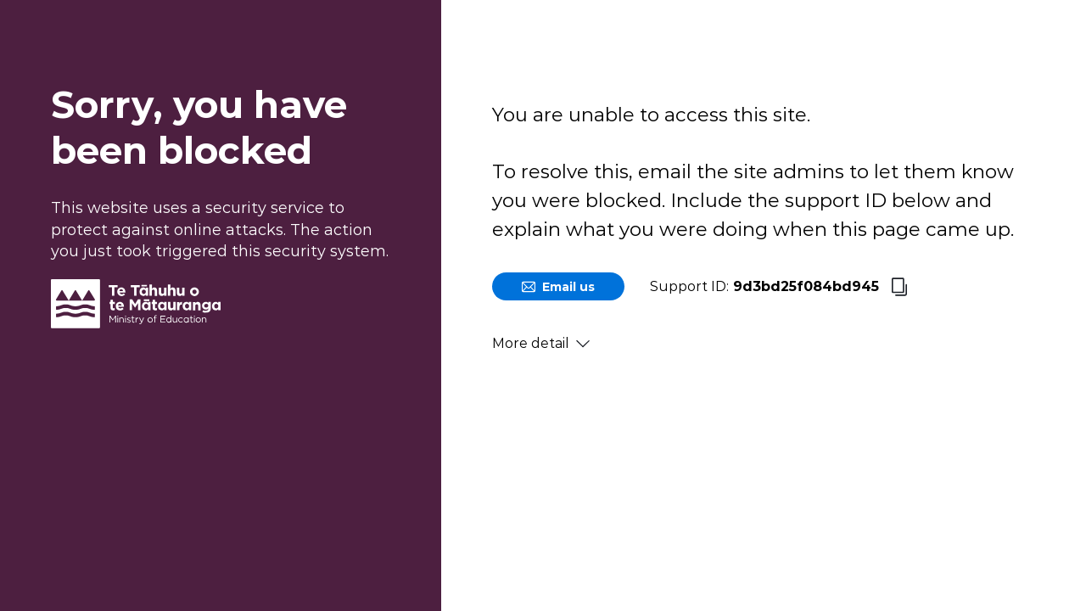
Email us (558, 286)
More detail (541, 343)
